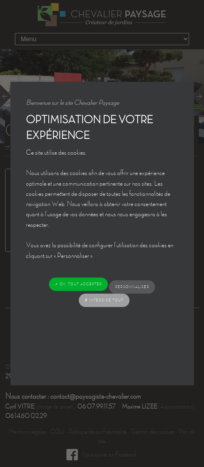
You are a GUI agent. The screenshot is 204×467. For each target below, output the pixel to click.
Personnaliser (132, 287)
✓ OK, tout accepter (78, 284)
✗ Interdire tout (104, 300)
